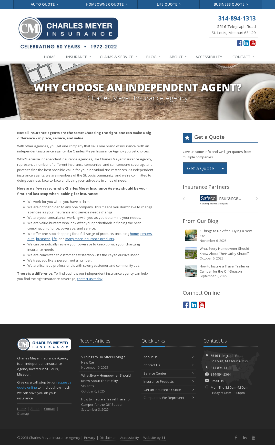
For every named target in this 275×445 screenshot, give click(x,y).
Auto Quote (44, 4)
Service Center (169, 373)
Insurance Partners (206, 186)
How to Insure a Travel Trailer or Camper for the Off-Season (221, 271)
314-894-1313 (221, 367)
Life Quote (169, 4)
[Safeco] (220, 200)
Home (50, 56)
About (178, 56)
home (134, 233)
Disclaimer (108, 437)
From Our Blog (200, 221)
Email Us (217, 381)
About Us (169, 357)
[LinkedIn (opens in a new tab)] (246, 42)
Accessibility (209, 56)
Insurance (79, 56)
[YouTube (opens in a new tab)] (253, 42)
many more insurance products (89, 238)
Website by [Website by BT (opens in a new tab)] (154, 437)
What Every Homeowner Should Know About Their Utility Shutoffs (221, 253)
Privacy (89, 437)
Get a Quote (200, 168)
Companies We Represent (169, 397)
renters (146, 233)
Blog (153, 56)
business (43, 238)
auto (31, 238)
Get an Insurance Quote (169, 389)
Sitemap (23, 413)
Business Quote (231, 4)
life (54, 238)
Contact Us (169, 365)
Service (119, 56)
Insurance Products (169, 381)
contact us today (90, 278)
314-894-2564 (221, 374)
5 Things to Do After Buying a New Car (221, 236)
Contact (243, 56)
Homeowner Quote (106, 4)
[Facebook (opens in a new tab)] (239, 42)
